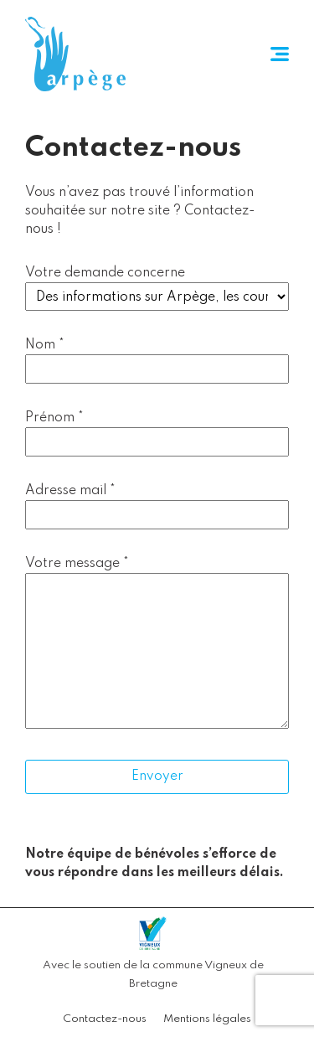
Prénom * (54, 418)
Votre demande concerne (105, 273)
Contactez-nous (105, 1019)
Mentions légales (207, 1019)
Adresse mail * (70, 491)
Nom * (44, 345)
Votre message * (77, 563)
